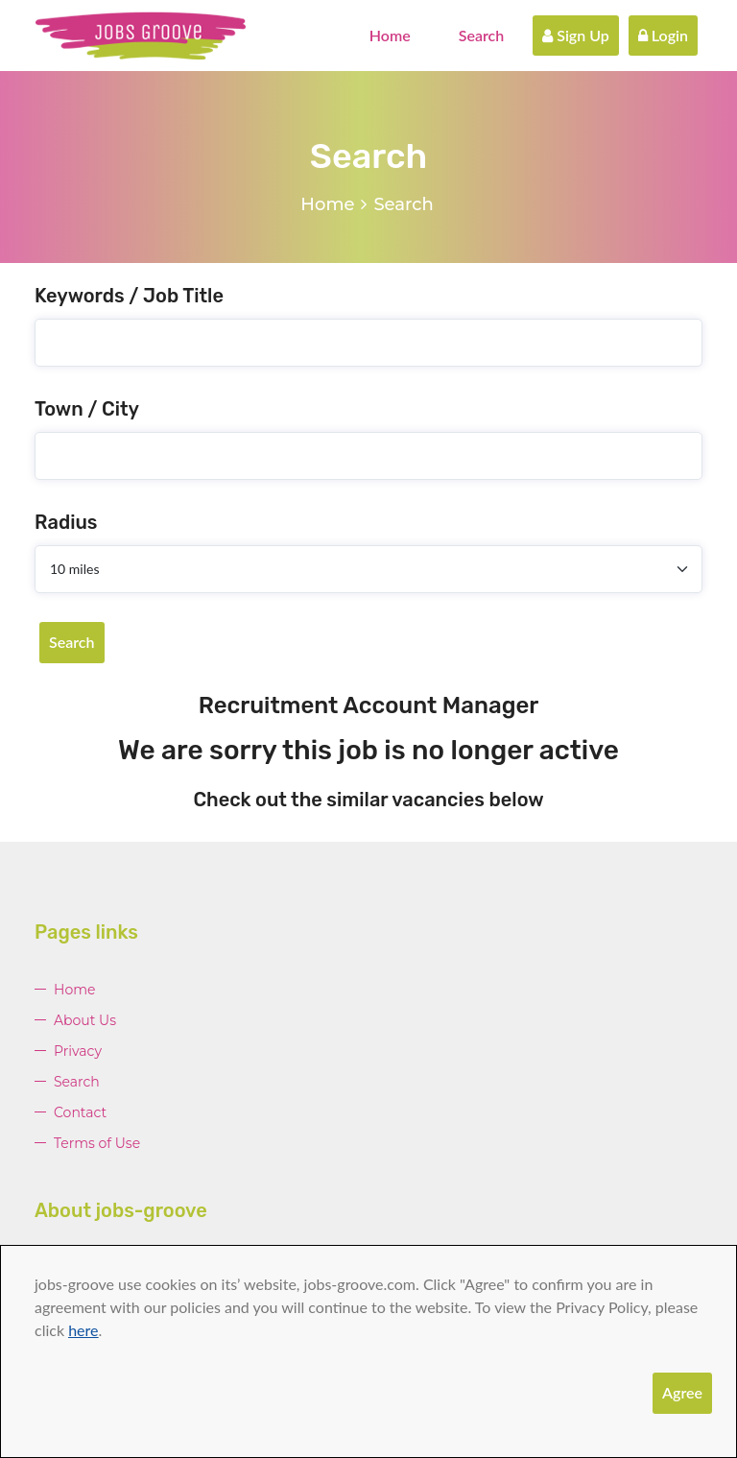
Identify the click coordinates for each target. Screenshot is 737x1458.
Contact (80, 1112)
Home (390, 35)
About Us (85, 1020)
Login (663, 35)
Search (482, 35)
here (83, 1330)
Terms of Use (97, 1143)
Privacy (78, 1051)
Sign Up (575, 35)
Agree (682, 1392)
